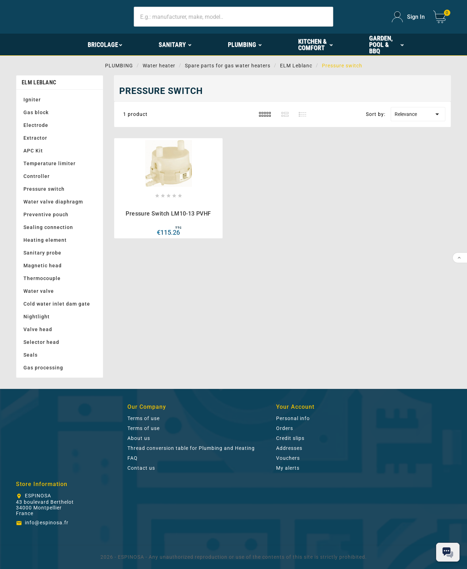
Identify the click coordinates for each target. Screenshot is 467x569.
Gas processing (43, 367)
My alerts (288, 468)
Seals (30, 355)
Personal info (293, 418)
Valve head (37, 329)
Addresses (289, 448)
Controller (36, 176)
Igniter (32, 99)
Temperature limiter (49, 163)
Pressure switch (44, 189)
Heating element (45, 240)
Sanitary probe (42, 253)
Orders (284, 428)
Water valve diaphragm (53, 202)
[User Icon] (408, 16)
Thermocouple (42, 278)
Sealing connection (48, 227)
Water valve (38, 291)
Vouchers (288, 458)
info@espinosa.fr (46, 522)
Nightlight (36, 316)
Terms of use (143, 418)
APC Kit (33, 151)
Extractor (35, 138)
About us (138, 438)
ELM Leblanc (39, 82)
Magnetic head (42, 265)
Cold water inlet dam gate (56, 304)
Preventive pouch (45, 214)
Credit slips (290, 438)
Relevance (418, 114)
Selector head (41, 342)
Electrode (35, 125)
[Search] (233, 16)
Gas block (36, 112)
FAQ (132, 458)
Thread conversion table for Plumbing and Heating (191, 448)
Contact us (141, 468)
